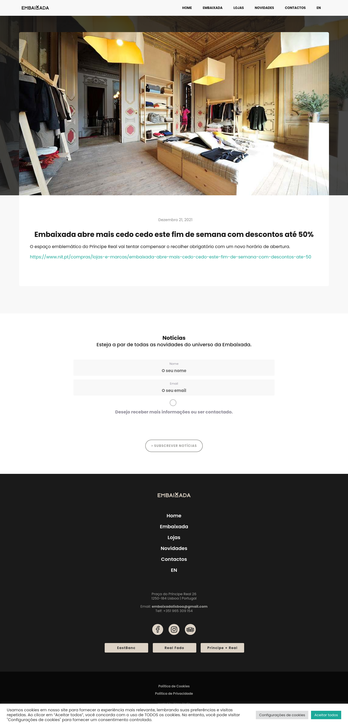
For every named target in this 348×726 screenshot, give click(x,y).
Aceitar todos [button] (326, 715)
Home (187, 7)
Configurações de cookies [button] (282, 715)
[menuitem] (318, 8)
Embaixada (213, 7)
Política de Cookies (173, 686)
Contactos (295, 7)
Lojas (239, 7)
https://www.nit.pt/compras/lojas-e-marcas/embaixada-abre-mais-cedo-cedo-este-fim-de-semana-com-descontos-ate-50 (170, 257)
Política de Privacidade (174, 693)
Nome (174, 364)
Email (174, 383)
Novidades (264, 7)
